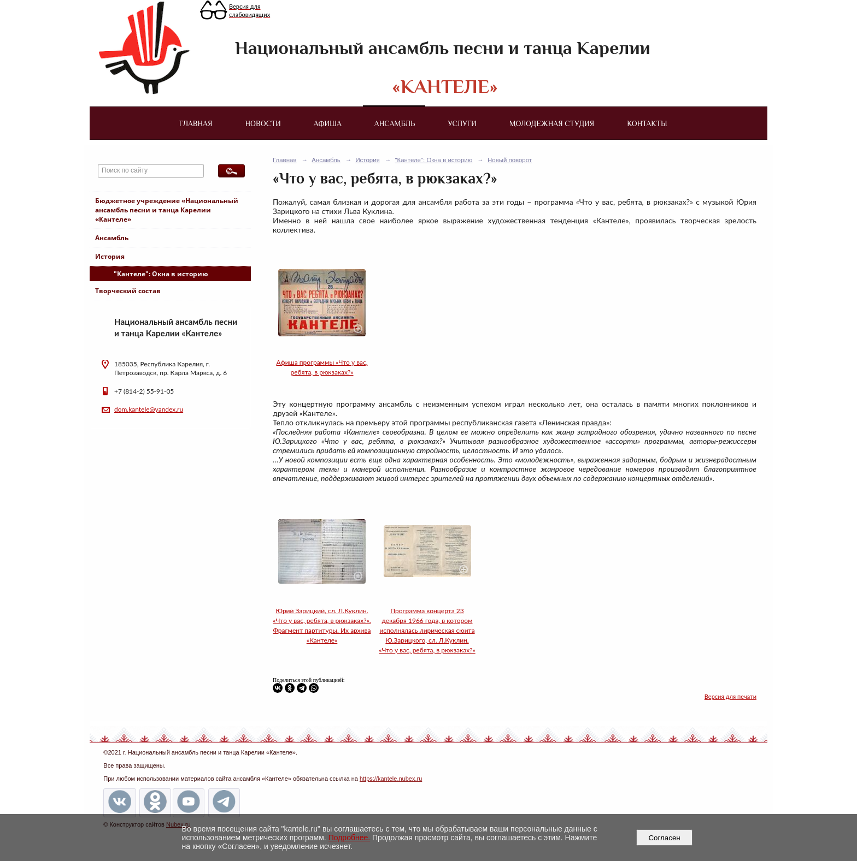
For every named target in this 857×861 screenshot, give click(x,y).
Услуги (462, 123)
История (110, 256)
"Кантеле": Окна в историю (161, 273)
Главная (195, 123)
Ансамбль (394, 123)
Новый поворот (510, 160)
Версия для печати (730, 696)
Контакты (647, 123)
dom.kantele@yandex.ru (148, 409)
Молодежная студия (552, 123)
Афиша (328, 123)
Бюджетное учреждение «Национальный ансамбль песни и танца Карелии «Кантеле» (166, 210)
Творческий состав (128, 290)
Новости (263, 123)
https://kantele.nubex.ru (391, 778)
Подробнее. (349, 837)
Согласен (664, 838)
